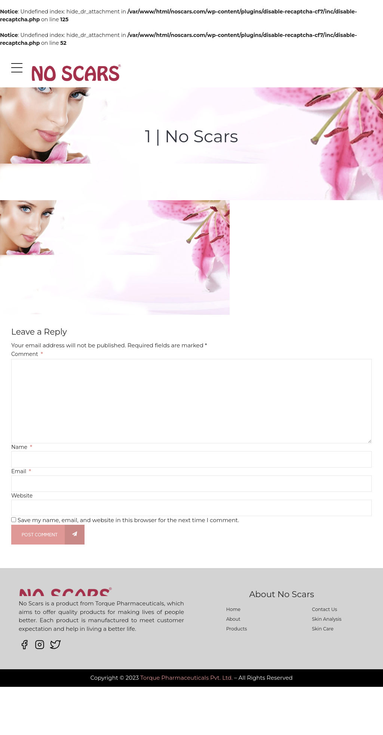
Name (21, 447)
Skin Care (323, 629)
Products (236, 629)
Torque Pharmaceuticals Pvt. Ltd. (186, 677)
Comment (27, 354)
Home (233, 609)
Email (21, 471)
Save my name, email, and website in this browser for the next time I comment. (128, 520)
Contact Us (324, 609)
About (233, 619)
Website (22, 495)
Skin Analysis (326, 619)
